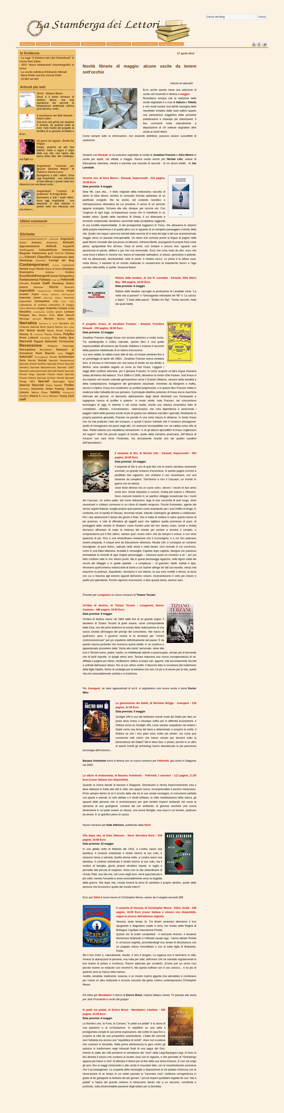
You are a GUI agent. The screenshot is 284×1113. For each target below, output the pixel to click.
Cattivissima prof (42, 253)
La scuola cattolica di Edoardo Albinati (44, 72)
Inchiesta (59, 290)
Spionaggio (59, 381)
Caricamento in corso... (33, 225)
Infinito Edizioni (50, 294)
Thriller (69, 385)
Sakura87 (26, 356)
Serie (23, 360)
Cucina (55, 265)
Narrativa (28, 323)
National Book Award (42, 327)
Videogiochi (68, 392)
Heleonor (38, 287)
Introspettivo (42, 301)
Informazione (68, 294)
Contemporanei (34, 264)
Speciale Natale (56, 371)
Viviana (45, 396)
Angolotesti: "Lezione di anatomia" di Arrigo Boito (55, 193)
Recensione (31, 345)
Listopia (62, 308)
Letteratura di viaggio (61, 305)
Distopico (68, 268)
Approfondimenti (30, 246)
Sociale (42, 360)
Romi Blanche (45, 353)
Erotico (69, 272)
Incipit (70, 290)
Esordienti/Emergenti (35, 275)
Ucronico (24, 389)
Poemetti (39, 334)
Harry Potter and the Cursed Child (41, 75)
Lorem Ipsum (54, 312)
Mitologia (24, 318)
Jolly (55, 301)
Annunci (36, 242)
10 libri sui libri (30, 78)
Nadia (71, 318)
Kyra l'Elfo (67, 301)
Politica (57, 334)
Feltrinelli (67, 279)
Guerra (24, 287)
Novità (41, 330)
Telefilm (58, 385)
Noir (22, 330)
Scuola (53, 357)
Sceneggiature (41, 357)
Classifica (44, 257)
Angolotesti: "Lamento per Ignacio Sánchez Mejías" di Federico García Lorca (55, 168)
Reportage (68, 346)
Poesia (48, 334)
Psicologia (45, 338)
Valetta (55, 392)
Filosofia (24, 283)
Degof (32, 269)
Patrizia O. (26, 334)
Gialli (46, 283)
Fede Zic (56, 280)
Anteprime (52, 242)
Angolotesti (67, 238)
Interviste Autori (30, 297)
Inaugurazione (44, 291)
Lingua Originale (47, 308)
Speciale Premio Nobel (49, 374)
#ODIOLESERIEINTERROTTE (33, 239)
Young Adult (66, 396)
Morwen (49, 318)
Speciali (43, 381)
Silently (32, 360)
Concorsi (40, 260)
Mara (60, 315)
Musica (61, 318)
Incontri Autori (29, 294)
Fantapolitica (66, 276)
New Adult (69, 327)
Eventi (54, 276)
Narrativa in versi (48, 323)
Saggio (70, 353)
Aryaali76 (68, 246)
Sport (71, 381)
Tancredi (38, 385)
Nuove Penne (55, 330)
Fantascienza (29, 279)
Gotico (70, 283)
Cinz (22, 257)
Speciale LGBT (65, 367)
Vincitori (24, 396)
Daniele (24, 268)
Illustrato (69, 287)
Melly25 (70, 315)
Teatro (49, 385)
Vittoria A (34, 396)
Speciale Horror (55, 364)
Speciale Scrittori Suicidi (50, 378)
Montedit (37, 319)
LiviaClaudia (39, 312)
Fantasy (45, 279)
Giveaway (58, 283)
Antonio (68, 242)
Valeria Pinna (39, 392)
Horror (53, 287)
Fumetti (35, 283)
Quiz (71, 337)
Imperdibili (27, 290)
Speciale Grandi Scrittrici (33, 364)
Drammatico (27, 272)
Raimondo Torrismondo (59, 341)
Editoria (49, 272)
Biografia (25, 253)
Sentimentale (66, 356)
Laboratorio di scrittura (33, 305)
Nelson (59, 327)
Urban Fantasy (55, 388)
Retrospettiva (28, 349)
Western (53, 396)
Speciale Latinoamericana (33, 371)
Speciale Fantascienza (61, 360)
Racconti (26, 341)
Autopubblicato (48, 249)
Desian (40, 268)
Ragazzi (38, 341)
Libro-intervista (28, 308)
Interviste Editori (52, 298)
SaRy (60, 353)
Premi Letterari (29, 337)
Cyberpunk (68, 265)
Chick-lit (59, 253)
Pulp (54, 337)
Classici (30, 257)
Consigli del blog (61, 260)
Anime (23, 242)
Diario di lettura (53, 269)
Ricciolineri (46, 349)
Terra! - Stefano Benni (50, 93)
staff (23, 399)
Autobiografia (27, 250)
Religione (53, 346)
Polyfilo (68, 334)
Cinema (69, 253)
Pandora (69, 330)
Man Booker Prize (43, 315)
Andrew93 (53, 239)
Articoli (51, 246)
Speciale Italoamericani (43, 367)
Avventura (68, 249)
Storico (25, 385)
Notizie (31, 330)
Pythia (63, 337)
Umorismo (37, 388)
